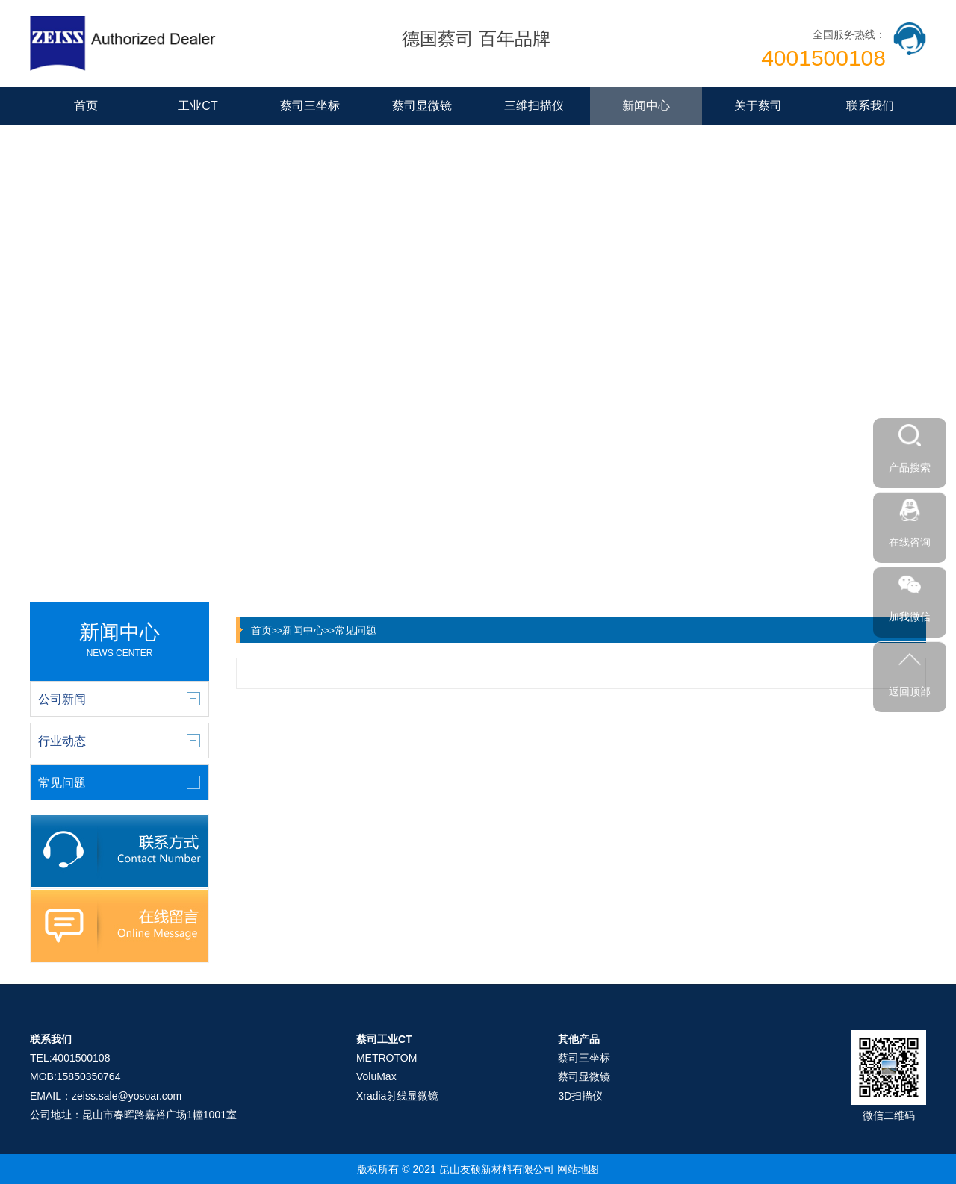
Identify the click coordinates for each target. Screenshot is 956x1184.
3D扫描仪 (580, 1096)
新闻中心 (646, 105)
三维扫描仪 (534, 105)
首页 (86, 105)
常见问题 (355, 630)
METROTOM (386, 1058)
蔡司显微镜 (422, 105)
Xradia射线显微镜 (397, 1096)
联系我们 (870, 105)
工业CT (197, 105)
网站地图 (578, 1169)
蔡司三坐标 (310, 105)
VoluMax (376, 1076)
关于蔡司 (758, 105)
